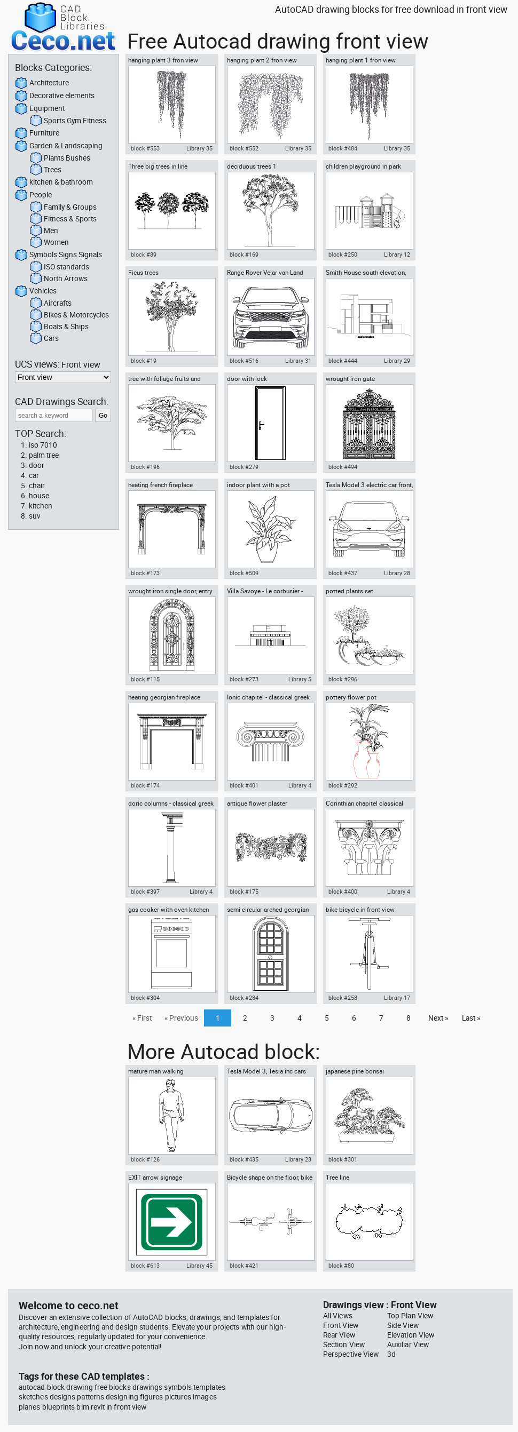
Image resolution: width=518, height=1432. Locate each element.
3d (391, 1354)
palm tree (44, 455)
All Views (337, 1315)
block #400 (342, 891)
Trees (45, 170)
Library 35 (199, 148)
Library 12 (397, 254)
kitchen (40, 506)
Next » (438, 1018)
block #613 (145, 1265)
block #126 (145, 1159)
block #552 (244, 148)
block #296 (342, 679)
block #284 (244, 997)
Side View (403, 1325)
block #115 (145, 679)
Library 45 (199, 1265)
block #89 (143, 254)
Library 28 (397, 573)
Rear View (339, 1335)
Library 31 (298, 360)
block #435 (244, 1159)
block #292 (342, 785)
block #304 (145, 997)
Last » (471, 1018)
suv (35, 516)
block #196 (145, 467)
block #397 (145, 891)
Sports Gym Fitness (67, 121)
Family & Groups (63, 207)
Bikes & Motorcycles (69, 315)
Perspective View (351, 1354)
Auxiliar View (408, 1344)
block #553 (145, 148)
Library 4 (299, 785)
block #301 (342, 1159)
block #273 (244, 679)
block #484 (342, 148)
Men (43, 231)
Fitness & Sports (63, 219)
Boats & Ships (59, 327)
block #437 (342, 573)
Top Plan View (410, 1315)
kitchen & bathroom (54, 182)
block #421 (244, 1265)
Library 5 (299, 679)
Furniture (37, 133)
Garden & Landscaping (59, 146)
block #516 (244, 360)
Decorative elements (55, 96)
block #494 (342, 467)
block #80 (341, 1265)
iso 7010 (43, 445)
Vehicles (36, 291)
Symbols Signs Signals (58, 255)
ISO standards (59, 267)
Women (49, 243)
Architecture (42, 83)
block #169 (244, 254)
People (33, 195)
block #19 (143, 360)
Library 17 (397, 997)
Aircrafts (50, 303)
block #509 (244, 573)
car (34, 475)
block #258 (342, 997)
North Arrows (58, 279)
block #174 (145, 785)
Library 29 (397, 360)
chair (37, 485)
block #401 (244, 785)
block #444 (342, 360)
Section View (344, 1344)
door (36, 465)
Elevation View (410, 1335)
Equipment (40, 108)
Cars (44, 339)
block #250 (342, 254)
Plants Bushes (59, 158)
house (39, 495)
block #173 (145, 573)
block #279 (244, 467)
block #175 (244, 891)
